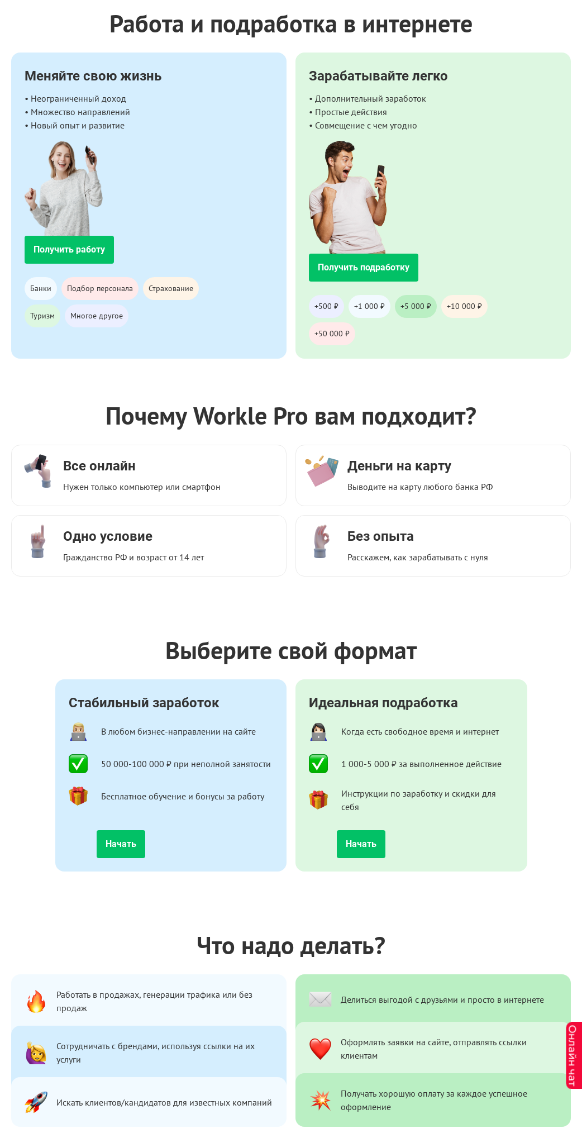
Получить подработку (363, 267)
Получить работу (69, 249)
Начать (121, 844)
